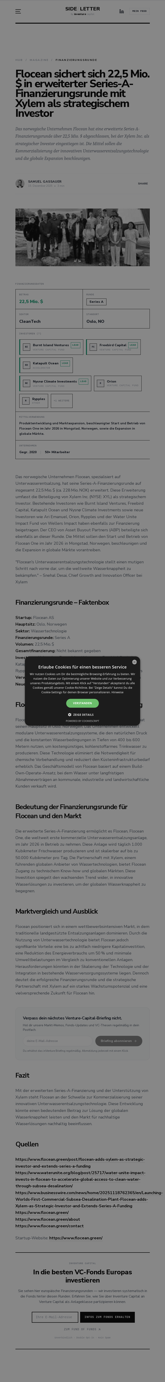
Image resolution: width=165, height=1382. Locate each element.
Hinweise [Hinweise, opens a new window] (117, 692)
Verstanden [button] (82, 703)
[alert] (82, 691)
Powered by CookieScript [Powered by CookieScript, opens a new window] (82, 720)
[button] (82, 714)
